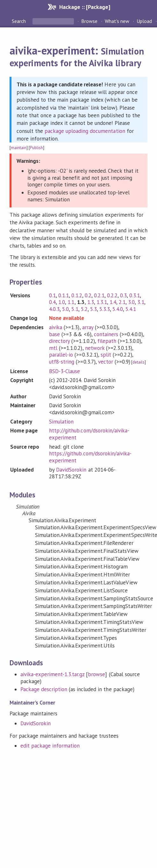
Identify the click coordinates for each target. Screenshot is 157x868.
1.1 (71, 302)
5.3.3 (104, 309)
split (106, 354)
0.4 (52, 302)
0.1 (52, 295)
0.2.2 (112, 295)
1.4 (113, 302)
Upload (144, 21)
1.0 (61, 302)
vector (105, 361)
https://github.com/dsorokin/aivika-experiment (90, 457)
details (138, 362)
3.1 (140, 302)
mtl (53, 347)
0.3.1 (134, 295)
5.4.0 (117, 309)
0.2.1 (99, 295)
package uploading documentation (85, 130)
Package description (43, 689)
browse (96, 674)
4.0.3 (54, 309)
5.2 (84, 309)
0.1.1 (63, 295)
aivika (55, 327)
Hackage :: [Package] (84, 7)
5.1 (74, 309)
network (94, 347)
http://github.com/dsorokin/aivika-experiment (89, 434)
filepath (106, 340)
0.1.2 (76, 295)
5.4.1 (130, 309)
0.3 (123, 295)
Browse (89, 21)
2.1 (122, 302)
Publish (36, 147)
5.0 (65, 309)
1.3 (90, 302)
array (87, 327)
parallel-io (61, 354)
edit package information (50, 745)
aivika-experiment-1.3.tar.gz (52, 674)
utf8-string (61, 361)
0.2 (88, 295)
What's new (117, 21)
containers (106, 334)
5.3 (93, 309)
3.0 (131, 302)
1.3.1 (101, 302)
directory (59, 340)
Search (19, 21)
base (54, 334)
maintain (18, 147)
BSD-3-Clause (64, 371)
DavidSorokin (71, 469)
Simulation (61, 421)
